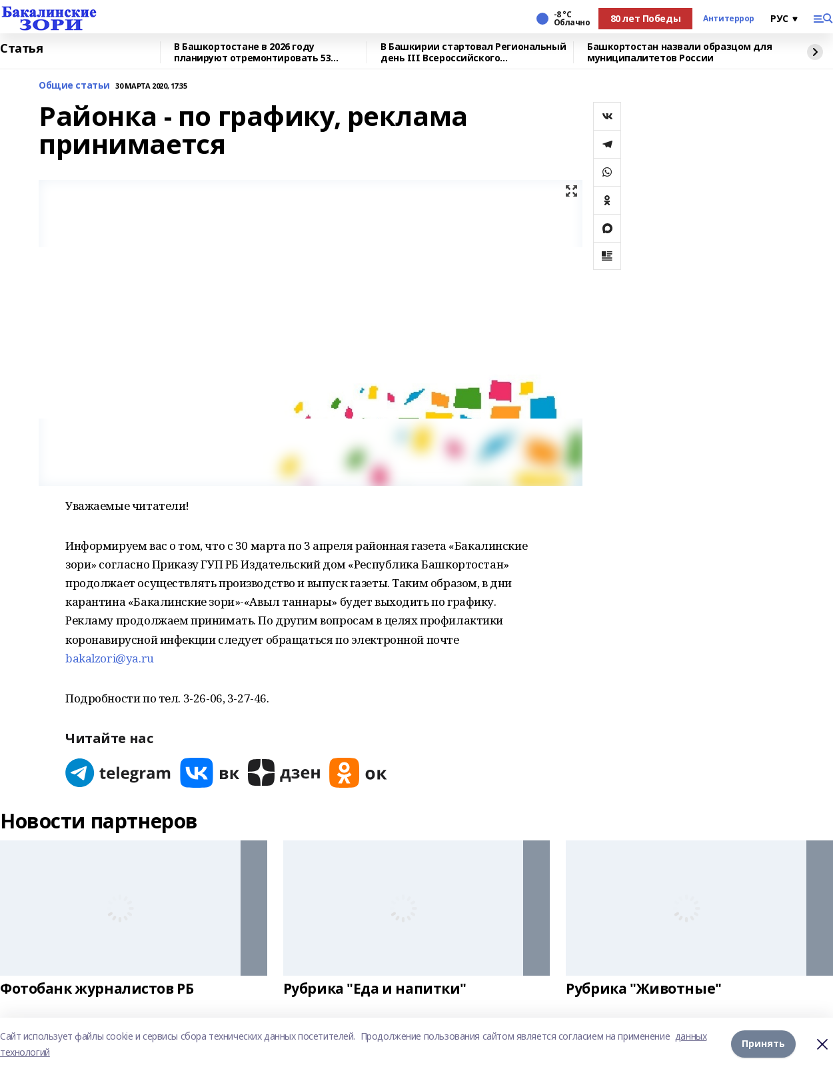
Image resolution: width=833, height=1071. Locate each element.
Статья (21, 48)
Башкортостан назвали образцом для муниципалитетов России (679, 52)
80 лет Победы (645, 18)
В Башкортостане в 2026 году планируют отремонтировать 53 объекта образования (252, 52)
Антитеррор (728, 19)
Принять (763, 1044)
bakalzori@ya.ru (109, 658)
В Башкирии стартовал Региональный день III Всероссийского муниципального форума (473, 52)
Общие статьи (74, 85)
